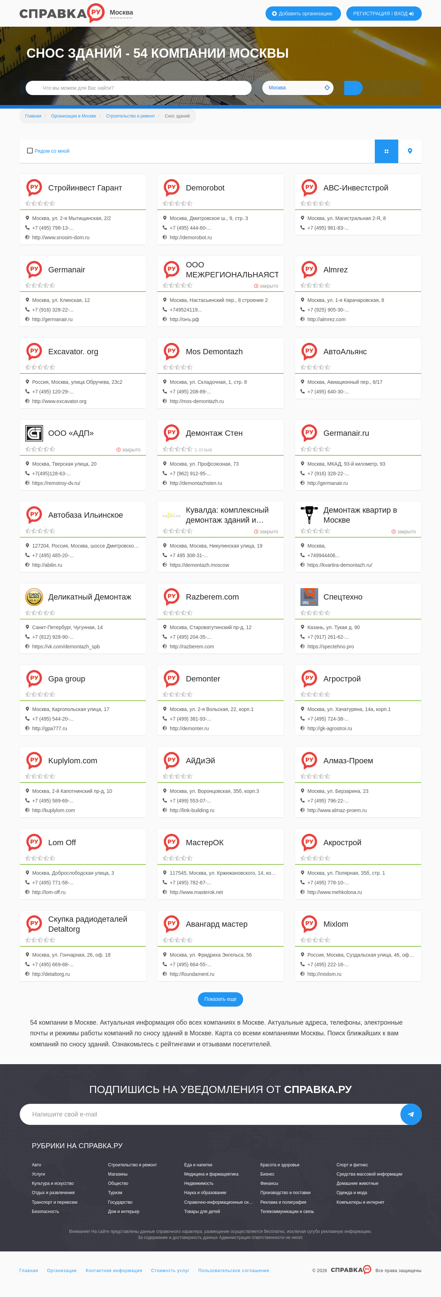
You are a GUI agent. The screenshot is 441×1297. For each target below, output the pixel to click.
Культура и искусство (53, 1193)
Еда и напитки (198, 1174)
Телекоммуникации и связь (287, 1221)
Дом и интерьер (124, 1221)
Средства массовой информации (370, 1184)
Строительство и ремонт (132, 1174)
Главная (29, 1280)
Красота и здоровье (280, 1174)
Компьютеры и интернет (361, 1211)
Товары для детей (202, 1221)
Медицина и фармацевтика (211, 1184)
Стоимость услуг (170, 1280)
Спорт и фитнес (352, 1174)
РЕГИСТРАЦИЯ (371, 13)
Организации (62, 1280)
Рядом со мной (52, 161)
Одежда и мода (352, 1202)
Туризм (115, 1202)
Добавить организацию (302, 13)
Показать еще (220, 1009)
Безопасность (45, 1221)
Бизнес (267, 1184)
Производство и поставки (286, 1202)
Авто (36, 1174)
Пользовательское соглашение (233, 1280)
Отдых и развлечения (53, 1202)
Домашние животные (358, 1193)
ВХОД (404, 13)
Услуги (38, 1184)
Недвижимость (199, 1193)
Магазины (118, 1184)
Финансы (269, 1193)
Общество (118, 1193)
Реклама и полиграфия (283, 1211)
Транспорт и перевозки (55, 1211)
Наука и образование (205, 1202)
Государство (120, 1211)
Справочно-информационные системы (222, 1211)
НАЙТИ (364, 94)
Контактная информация (114, 1280)
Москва (121, 12)
